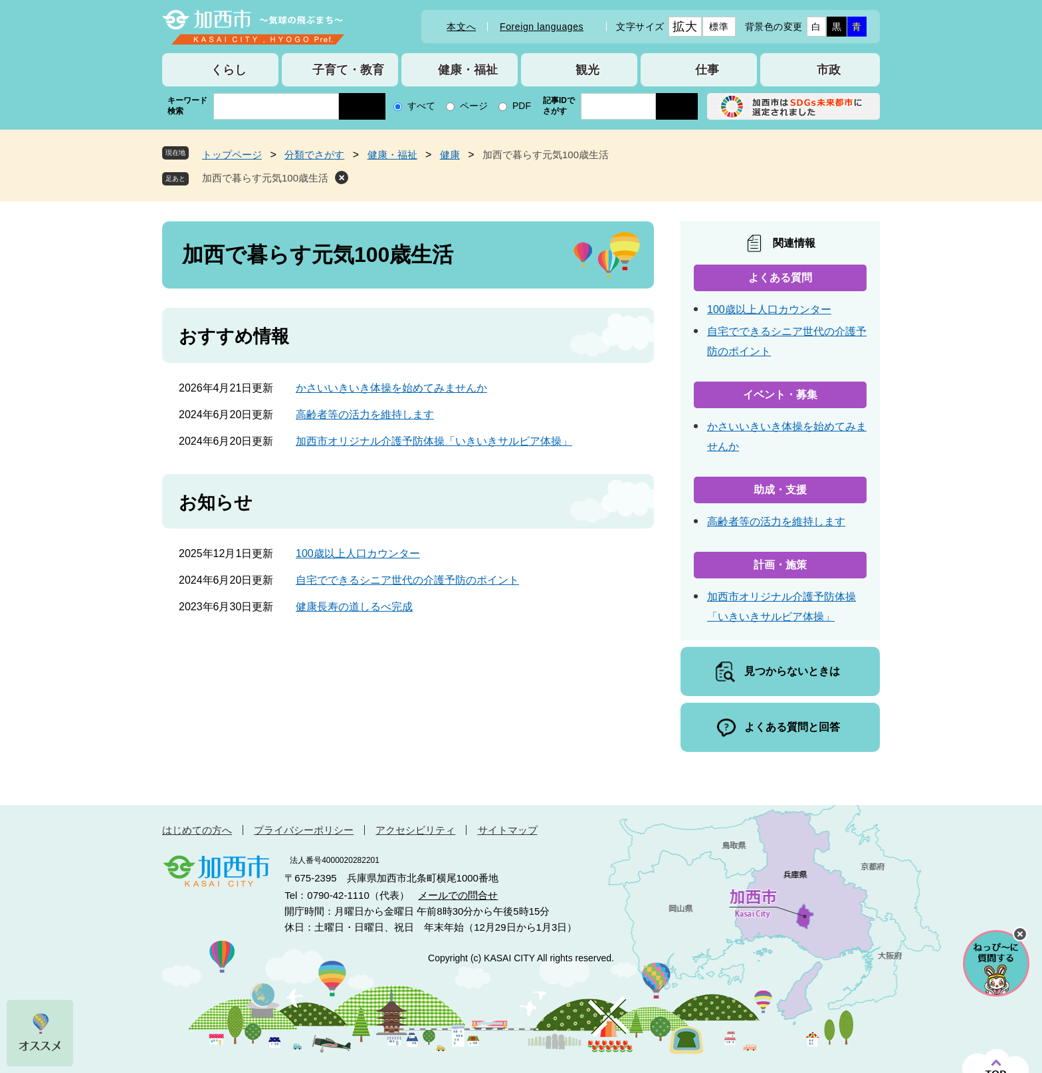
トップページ (232, 154)
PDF (521, 105)
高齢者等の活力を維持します (365, 414)
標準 (718, 26)
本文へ (461, 26)
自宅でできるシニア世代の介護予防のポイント (407, 580)
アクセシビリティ (415, 830)
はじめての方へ (197, 830)
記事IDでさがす (559, 106)
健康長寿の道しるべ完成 (354, 606)
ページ (474, 105)
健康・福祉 (392, 154)
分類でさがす (314, 154)
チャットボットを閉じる (1020, 934)
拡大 (685, 26)
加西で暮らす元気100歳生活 (265, 177)
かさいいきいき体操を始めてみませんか (391, 388)
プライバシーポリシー (304, 830)
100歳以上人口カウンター (358, 553)
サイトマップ (508, 830)
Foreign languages (541, 26)
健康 (450, 154)
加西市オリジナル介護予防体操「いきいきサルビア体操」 (434, 441)
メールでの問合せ (458, 895)
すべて (421, 105)
